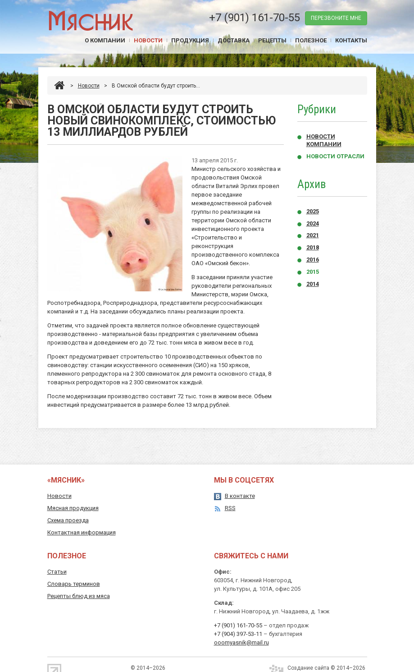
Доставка (234, 40)
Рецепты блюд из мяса (78, 596)
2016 (312, 259)
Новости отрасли (335, 156)
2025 (312, 211)
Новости (148, 40)
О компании (105, 40)
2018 (312, 247)
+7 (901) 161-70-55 (254, 17)
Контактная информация (81, 532)
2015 (312, 271)
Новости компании (323, 140)
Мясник (90, 20)
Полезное (311, 40)
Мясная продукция (73, 508)
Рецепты (272, 40)
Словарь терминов (73, 583)
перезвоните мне (336, 18)
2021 (312, 235)
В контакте (240, 495)
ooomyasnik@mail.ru (241, 642)
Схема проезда (68, 520)
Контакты (351, 40)
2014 (312, 284)
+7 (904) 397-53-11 (238, 634)
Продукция (190, 40)
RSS (230, 508)
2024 (312, 223)
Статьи (57, 571)
